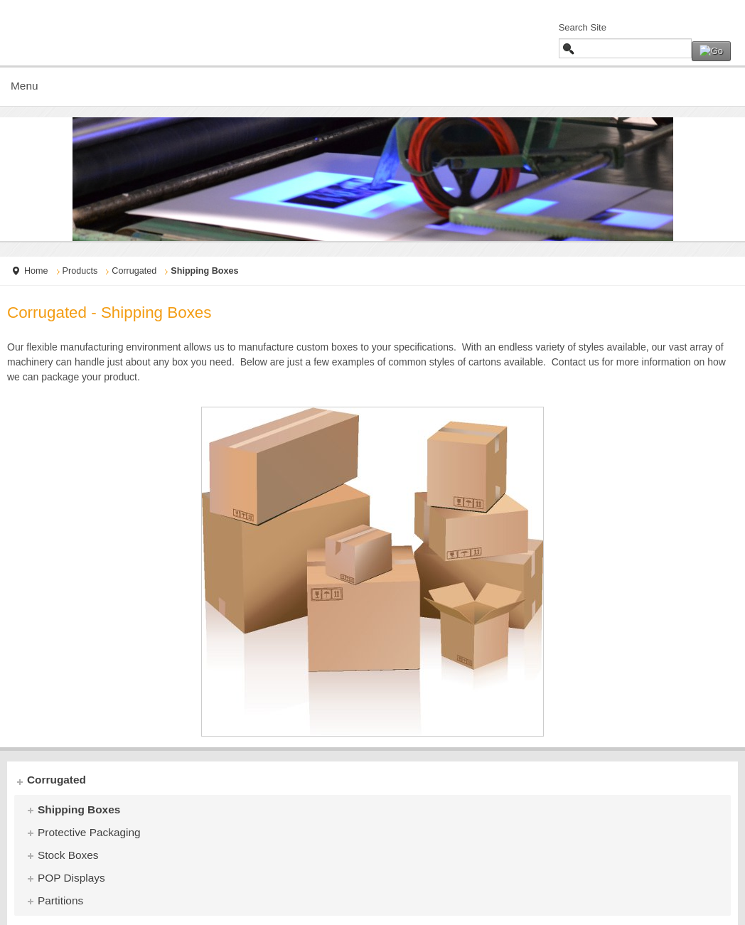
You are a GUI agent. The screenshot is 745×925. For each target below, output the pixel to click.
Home (36, 271)
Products (80, 271)
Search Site (582, 27)
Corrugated (134, 271)
